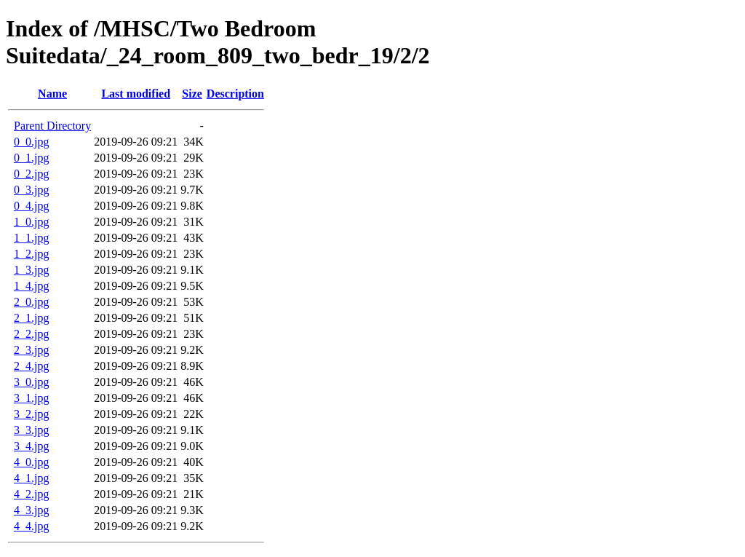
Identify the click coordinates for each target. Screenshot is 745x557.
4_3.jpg (31, 510)
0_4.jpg (31, 206)
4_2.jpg (31, 494)
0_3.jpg (31, 189)
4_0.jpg (31, 462)
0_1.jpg (31, 157)
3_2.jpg (31, 414)
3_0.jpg (31, 382)
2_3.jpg (31, 350)
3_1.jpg (31, 398)
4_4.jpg (31, 526)
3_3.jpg (31, 430)
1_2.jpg (31, 254)
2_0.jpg (31, 302)
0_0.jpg (31, 141)
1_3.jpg (31, 270)
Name (52, 93)
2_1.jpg (31, 318)
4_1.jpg (31, 478)
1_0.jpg (31, 222)
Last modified (135, 93)
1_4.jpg (31, 286)
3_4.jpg (31, 446)
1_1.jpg (31, 238)
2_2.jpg (31, 334)
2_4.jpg (31, 366)
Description (235, 93)
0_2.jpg (31, 173)
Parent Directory (52, 125)
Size (192, 93)
